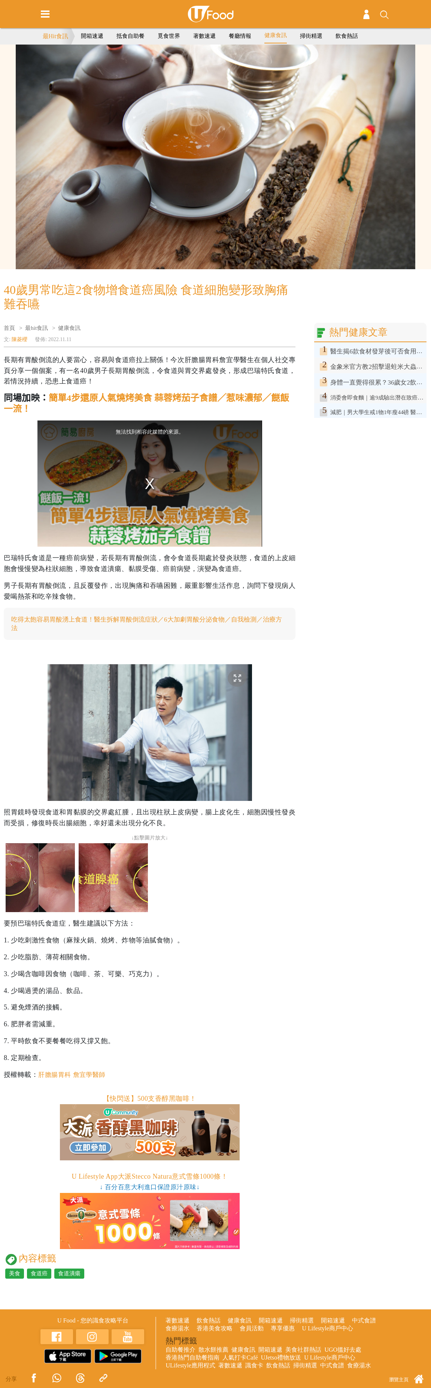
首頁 (9, 328)
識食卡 (254, 1366)
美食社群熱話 (303, 1350)
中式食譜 (364, 1321)
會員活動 (252, 1329)
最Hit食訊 (55, 36)
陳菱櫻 (19, 339)
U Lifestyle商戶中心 (327, 1329)
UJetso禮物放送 (281, 1358)
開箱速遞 (92, 36)
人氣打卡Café (240, 1358)
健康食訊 (275, 35)
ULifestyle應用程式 (190, 1366)
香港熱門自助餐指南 (192, 1358)
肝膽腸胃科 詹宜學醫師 (73, 1075)
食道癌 (39, 1274)
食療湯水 (177, 1329)
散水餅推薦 (213, 1350)
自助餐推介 (180, 1350)
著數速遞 (204, 36)
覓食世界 (169, 36)
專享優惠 (283, 1329)
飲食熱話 (347, 36)
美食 (14, 1274)
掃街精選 (311, 36)
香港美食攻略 (215, 1329)
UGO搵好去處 (342, 1350)
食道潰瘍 (69, 1274)
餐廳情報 (240, 36)
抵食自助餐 (130, 36)
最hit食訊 (36, 328)
